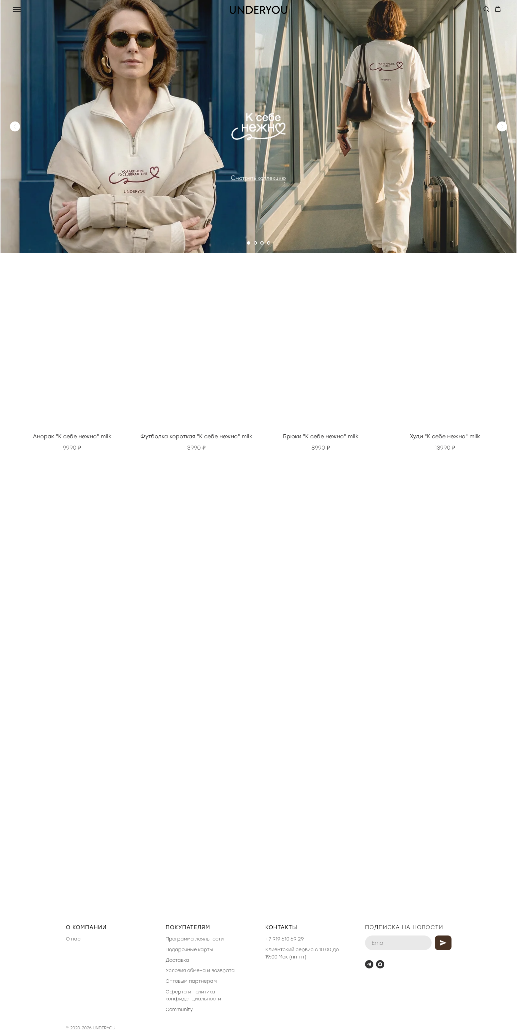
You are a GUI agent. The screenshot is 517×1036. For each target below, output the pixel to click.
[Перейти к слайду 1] (248, 243)
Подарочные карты (189, 949)
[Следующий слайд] (502, 126)
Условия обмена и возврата (200, 970)
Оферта (176, 992)
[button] (486, 9)
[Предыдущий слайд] (15, 126)
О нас (73, 939)
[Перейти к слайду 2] (255, 243)
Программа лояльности (195, 939)
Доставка (177, 960)
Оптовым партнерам (191, 981)
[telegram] (369, 964)
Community (179, 1009)
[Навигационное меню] (17, 9)
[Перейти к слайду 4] (268, 243)
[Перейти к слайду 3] (262, 243)
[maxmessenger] (380, 964)
